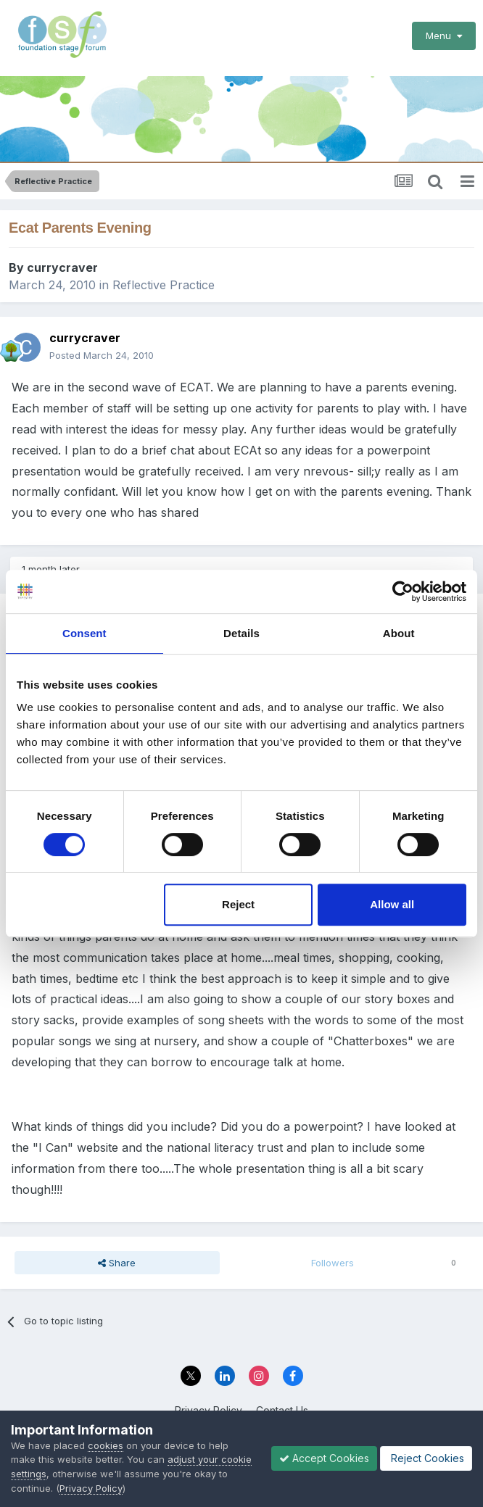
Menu (444, 35)
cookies (105, 1445)
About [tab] (399, 633)
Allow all (392, 904)
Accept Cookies (324, 1458)
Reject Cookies (426, 1458)
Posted (101, 355)
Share (117, 1263)
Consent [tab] (84, 633)
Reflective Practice (163, 285)
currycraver (62, 267)
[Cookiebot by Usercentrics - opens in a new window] (402, 591)
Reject (238, 904)
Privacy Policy (91, 1488)
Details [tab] (241, 633)
